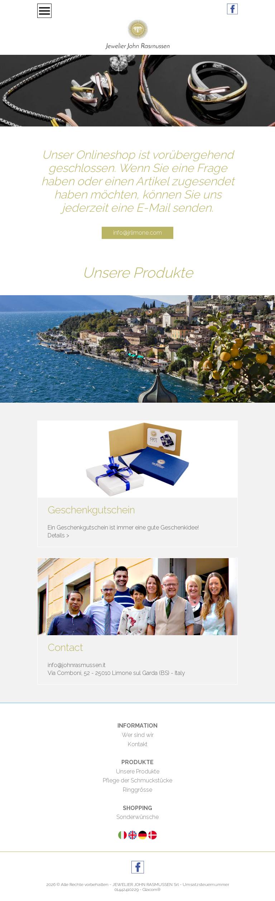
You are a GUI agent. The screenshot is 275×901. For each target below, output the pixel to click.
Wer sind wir (138, 735)
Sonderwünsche (137, 817)
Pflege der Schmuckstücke (137, 780)
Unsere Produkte (137, 771)
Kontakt (138, 744)
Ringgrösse (137, 789)
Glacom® (151, 889)
